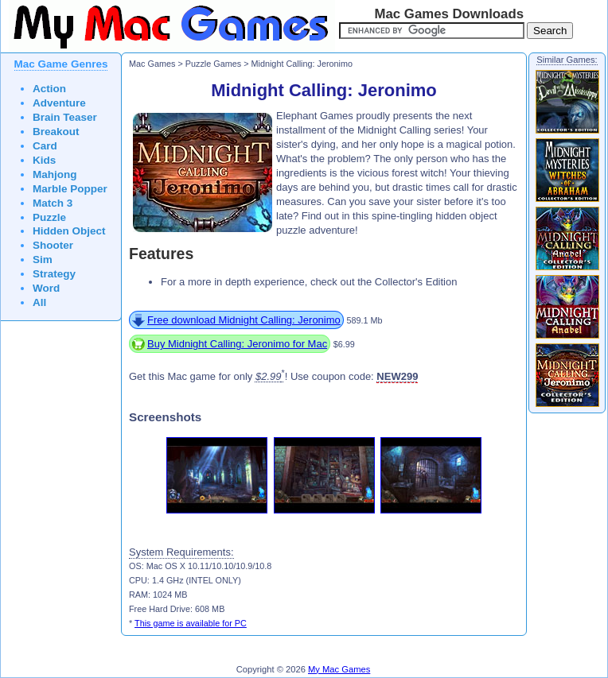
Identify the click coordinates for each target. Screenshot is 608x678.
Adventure (59, 103)
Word (46, 288)
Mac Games (152, 63)
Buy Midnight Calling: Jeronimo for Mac (237, 344)
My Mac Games (339, 669)
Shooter (53, 245)
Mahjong (55, 174)
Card (45, 146)
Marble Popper (70, 189)
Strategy (54, 274)
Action (49, 89)
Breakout (56, 132)
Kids (44, 160)
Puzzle (49, 217)
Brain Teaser (65, 117)
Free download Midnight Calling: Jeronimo (244, 320)
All (39, 302)
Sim (43, 259)
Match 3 (52, 203)
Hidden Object (69, 231)
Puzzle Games (213, 63)
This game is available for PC (190, 623)
